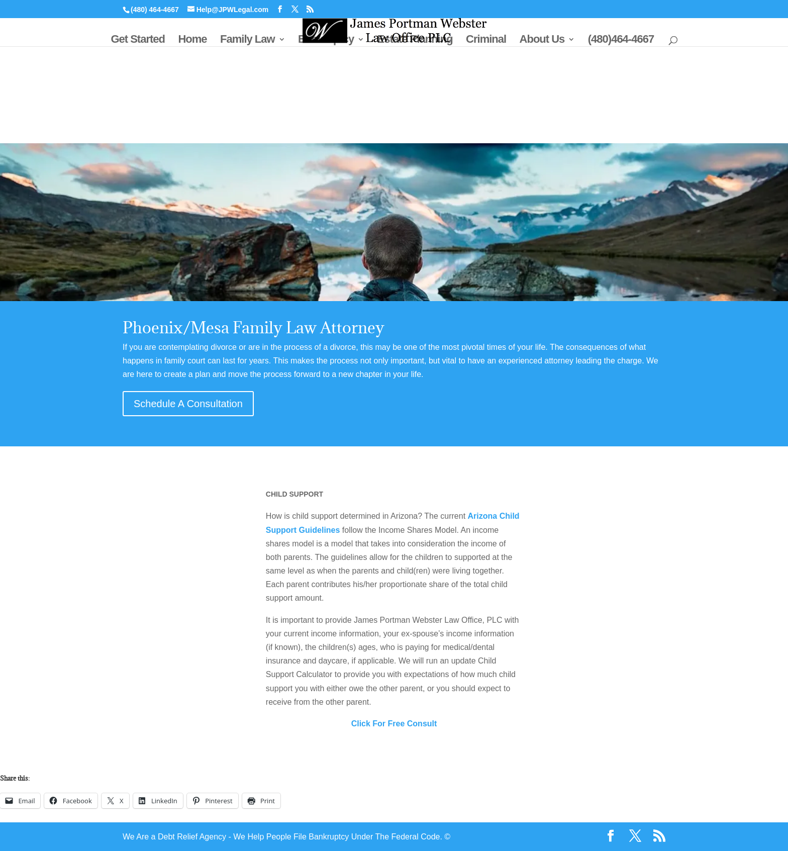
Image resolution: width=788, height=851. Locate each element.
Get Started (138, 40)
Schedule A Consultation (188, 403)
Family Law (247, 40)
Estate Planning (415, 40)
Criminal (486, 40)
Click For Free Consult (394, 723)
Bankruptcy (326, 40)
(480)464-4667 (621, 40)
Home (192, 40)
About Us (542, 40)
